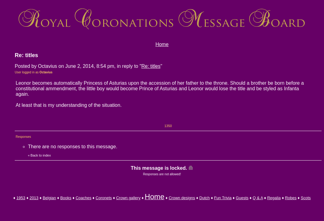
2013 (33, 198)
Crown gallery (128, 198)
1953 (20, 198)
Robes (291, 198)
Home (162, 44)
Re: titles (150, 66)
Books (65, 198)
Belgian (49, 198)
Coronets (104, 198)
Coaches (83, 198)
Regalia (274, 198)
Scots (306, 198)
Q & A (258, 198)
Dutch (204, 198)
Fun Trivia (223, 198)
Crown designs (182, 198)
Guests (242, 198)
